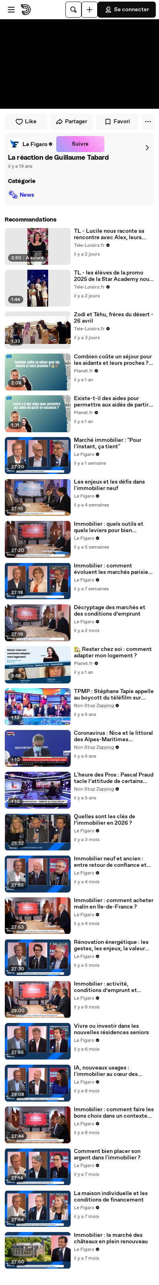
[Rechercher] (73, 10)
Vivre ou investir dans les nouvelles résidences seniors (111, 1029)
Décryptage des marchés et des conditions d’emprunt (109, 610)
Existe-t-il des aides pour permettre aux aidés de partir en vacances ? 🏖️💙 (111, 401)
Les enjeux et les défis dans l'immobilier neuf (109, 485)
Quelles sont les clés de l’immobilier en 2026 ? (104, 819)
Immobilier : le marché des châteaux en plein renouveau (111, 1238)
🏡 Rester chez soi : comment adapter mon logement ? (113, 652)
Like (26, 122)
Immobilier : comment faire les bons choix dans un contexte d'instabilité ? (114, 1112)
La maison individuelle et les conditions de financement (111, 1196)
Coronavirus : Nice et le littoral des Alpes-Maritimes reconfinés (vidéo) (113, 736)
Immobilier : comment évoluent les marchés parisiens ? (114, 569)
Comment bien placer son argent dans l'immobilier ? (107, 1154)
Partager (71, 122)
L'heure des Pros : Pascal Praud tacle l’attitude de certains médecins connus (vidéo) (113, 778)
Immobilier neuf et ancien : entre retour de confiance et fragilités (110, 862)
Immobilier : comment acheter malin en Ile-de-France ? (113, 903)
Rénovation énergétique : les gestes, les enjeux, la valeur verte (111, 945)
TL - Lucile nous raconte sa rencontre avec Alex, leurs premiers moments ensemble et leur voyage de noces (112, 234)
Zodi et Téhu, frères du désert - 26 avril (113, 317)
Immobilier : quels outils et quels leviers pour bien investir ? (108, 527)
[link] (30, 144)
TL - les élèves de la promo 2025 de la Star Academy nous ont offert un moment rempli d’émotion (113, 276)
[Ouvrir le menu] (11, 10)
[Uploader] (90, 10)
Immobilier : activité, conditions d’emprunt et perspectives (105, 987)
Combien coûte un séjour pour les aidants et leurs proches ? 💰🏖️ (113, 360)
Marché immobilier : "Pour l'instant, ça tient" (107, 443)
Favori (117, 122)
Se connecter (126, 10)
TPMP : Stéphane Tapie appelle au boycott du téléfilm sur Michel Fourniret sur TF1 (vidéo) (114, 694)
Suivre (80, 144)
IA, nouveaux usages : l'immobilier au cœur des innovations (106, 1071)
